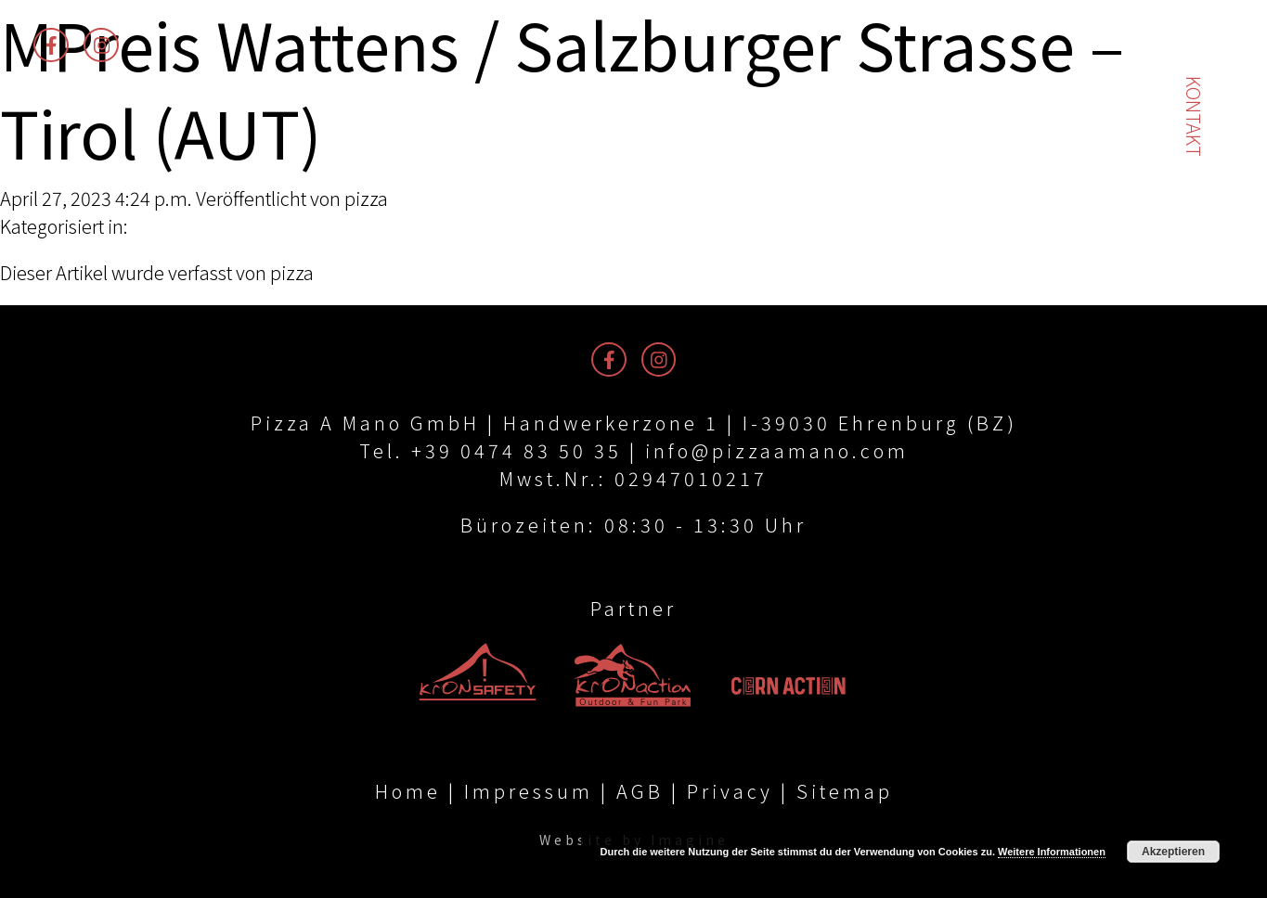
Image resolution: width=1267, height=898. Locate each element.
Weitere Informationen (1051, 851)
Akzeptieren (1173, 851)
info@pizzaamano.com (777, 450)
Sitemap (844, 790)
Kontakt (1194, 116)
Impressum (528, 790)
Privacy (730, 790)
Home (408, 790)
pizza (366, 198)
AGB (640, 790)
